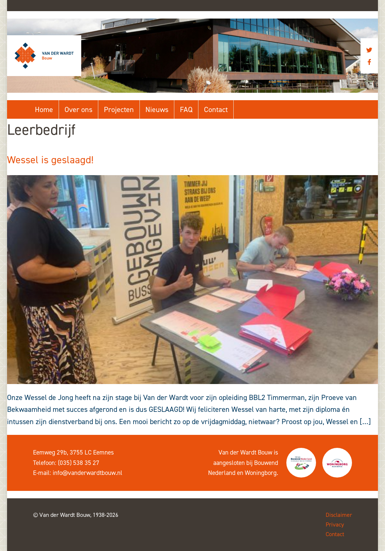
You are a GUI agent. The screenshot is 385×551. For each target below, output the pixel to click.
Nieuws (156, 109)
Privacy (335, 524)
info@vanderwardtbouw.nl (87, 473)
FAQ (186, 109)
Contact (216, 109)
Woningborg (261, 473)
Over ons (78, 109)
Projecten (119, 109)
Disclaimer (339, 515)
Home (44, 109)
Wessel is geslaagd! (50, 160)
